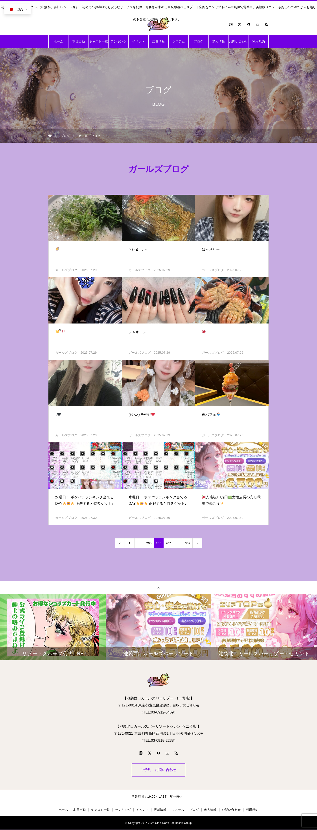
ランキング (118, 41)
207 (168, 543)
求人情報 (218, 41)
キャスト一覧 (98, 41)
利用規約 (258, 41)
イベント (138, 41)
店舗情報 (158, 41)
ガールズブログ (66, 270)
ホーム (58, 41)
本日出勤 (78, 41)
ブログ (198, 41)
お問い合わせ (238, 41)
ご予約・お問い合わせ (158, 770)
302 (187, 543)
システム (178, 41)
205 (148, 543)
